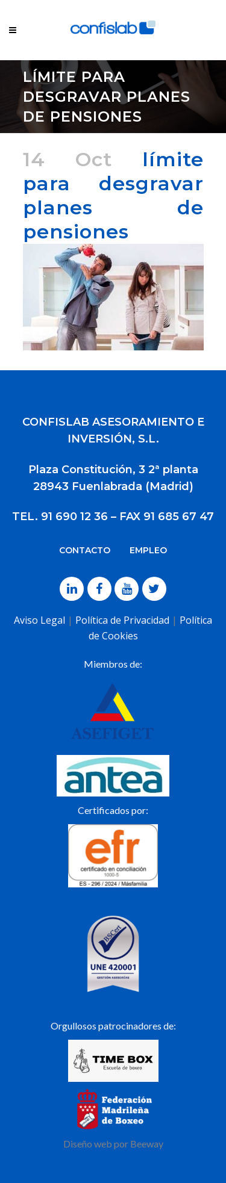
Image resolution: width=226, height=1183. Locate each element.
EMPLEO (148, 550)
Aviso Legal (39, 620)
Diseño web (87, 1143)
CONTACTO (84, 550)
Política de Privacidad (122, 620)
